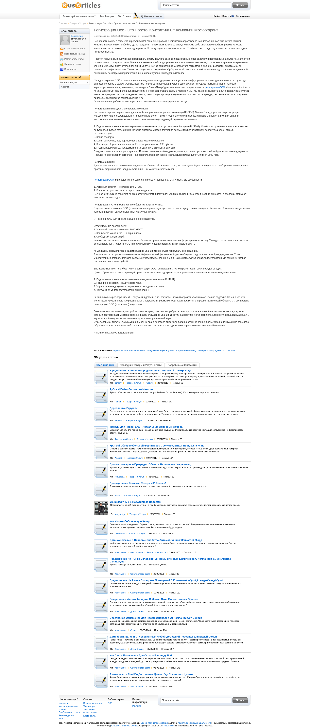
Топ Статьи (124, 16)
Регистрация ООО (104, 179)
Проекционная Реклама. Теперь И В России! (138, 483)
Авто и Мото (136, 552)
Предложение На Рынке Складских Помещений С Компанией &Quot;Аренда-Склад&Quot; (167, 580)
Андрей (118, 458)
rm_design (120, 514)
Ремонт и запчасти (156, 552)
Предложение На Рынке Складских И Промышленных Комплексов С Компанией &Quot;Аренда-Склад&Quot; (171, 560)
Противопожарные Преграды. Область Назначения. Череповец (150, 464)
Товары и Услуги (78, 23)
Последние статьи (92, 703)
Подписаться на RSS (75, 54)
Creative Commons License (124, 725)
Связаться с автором (75, 48)
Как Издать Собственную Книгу (130, 521)
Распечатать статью (74, 59)
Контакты (63, 703)
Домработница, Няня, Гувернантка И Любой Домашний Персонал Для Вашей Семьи (163, 636)
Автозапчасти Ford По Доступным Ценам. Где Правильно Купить (151, 674)
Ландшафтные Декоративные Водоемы (135, 502)
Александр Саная (123, 439)
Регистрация (243, 16)
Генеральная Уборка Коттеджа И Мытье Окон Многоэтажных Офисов (154, 599)
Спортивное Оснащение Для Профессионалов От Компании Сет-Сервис (156, 618)
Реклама (136, 706)
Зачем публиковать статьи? (79, 16)
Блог (61, 718)
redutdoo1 (120, 477)
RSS (110, 703)
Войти (217, 16)
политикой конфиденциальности (194, 723)
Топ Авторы (107, 16)
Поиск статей (90, 712)
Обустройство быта (140, 574)
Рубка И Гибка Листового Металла (131, 389)
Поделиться (70, 69)
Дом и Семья (137, 611)
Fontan (118, 401)
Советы (150, 383)
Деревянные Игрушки (123, 408)
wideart (118, 420)
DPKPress (120, 533)
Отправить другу (72, 64)
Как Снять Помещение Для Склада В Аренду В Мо (142, 655)
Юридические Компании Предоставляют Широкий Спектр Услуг (151, 370)
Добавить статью (151, 16)
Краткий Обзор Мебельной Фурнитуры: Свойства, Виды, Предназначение (157, 445)
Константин (120, 552)
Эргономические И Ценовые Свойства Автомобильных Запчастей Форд (156, 540)
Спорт (133, 630)
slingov (118, 383)
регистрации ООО (215, 87)
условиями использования (154, 723)
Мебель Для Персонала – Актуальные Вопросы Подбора (146, 427)
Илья (117, 495)
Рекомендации (66, 715)
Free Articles (169, 725)
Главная (63, 23)
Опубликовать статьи (69, 712)
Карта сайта (89, 716)
